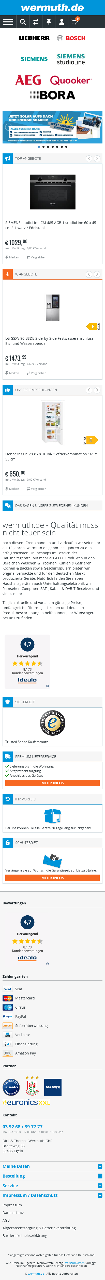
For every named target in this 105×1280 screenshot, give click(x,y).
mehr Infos (52, 783)
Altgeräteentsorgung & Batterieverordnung (39, 1227)
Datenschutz (13, 1212)
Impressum (12, 1205)
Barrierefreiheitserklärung (25, 1235)
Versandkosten (75, 1263)
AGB (6, 1220)
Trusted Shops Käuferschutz (26, 742)
